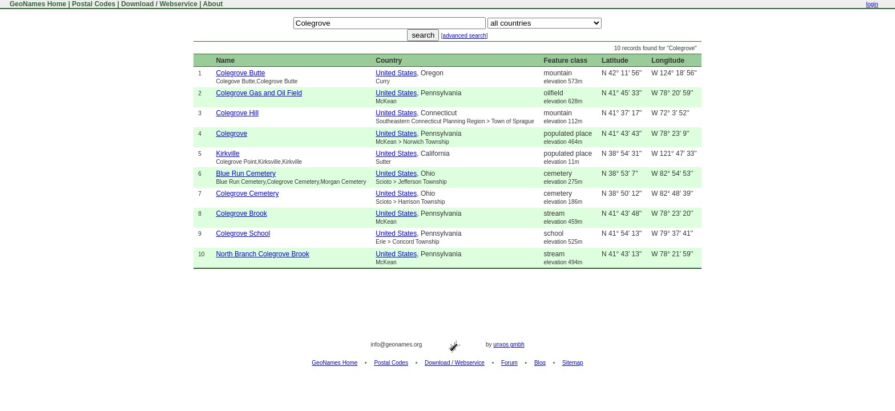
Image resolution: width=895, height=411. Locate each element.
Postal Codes (93, 4)
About (213, 4)
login (872, 4)
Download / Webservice (159, 4)
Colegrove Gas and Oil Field (259, 93)
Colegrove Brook (241, 213)
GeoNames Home (36, 4)
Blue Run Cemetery (246, 174)
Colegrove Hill (237, 113)
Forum (509, 363)
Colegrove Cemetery (247, 194)
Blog (540, 363)
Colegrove (231, 134)
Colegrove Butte (240, 73)
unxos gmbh (508, 344)
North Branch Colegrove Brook (262, 254)
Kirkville (227, 154)
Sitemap (572, 363)
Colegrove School (243, 233)
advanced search (464, 36)
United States (396, 73)
